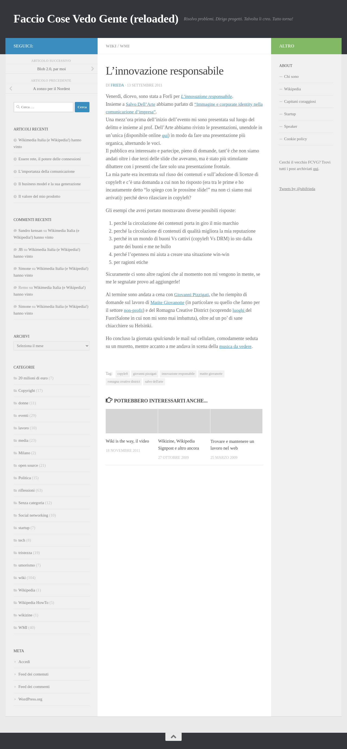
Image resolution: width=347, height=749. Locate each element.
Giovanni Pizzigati (192, 294)
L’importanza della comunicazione (46, 171)
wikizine (25, 615)
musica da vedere (236, 346)
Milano (24, 453)
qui (165, 135)
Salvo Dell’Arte (141, 104)
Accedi (24, 662)
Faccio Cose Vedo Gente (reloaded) (96, 18)
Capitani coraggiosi (300, 101)
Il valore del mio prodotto (39, 196)
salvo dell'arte (154, 381)
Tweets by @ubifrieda (297, 189)
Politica (24, 478)
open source (28, 465)
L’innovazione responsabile (207, 96)
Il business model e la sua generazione (49, 184)
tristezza (25, 552)
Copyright (26, 390)
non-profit (134, 310)
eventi (23, 415)
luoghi (240, 310)
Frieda (117, 85)
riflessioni (26, 490)
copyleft (122, 374)
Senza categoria (31, 503)
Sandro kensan (30, 230)
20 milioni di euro (33, 378)
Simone (24, 268)
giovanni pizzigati (144, 374)
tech (21, 540)
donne (23, 403)
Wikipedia (26, 590)
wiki (111, 46)
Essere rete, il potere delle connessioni (49, 159)
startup (24, 528)
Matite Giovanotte (168, 302)
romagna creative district (124, 381)
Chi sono (291, 76)
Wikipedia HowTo (33, 602)
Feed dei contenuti (33, 674)
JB (20, 249)
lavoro (23, 428)
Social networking (33, 515)
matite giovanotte (211, 374)
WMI (125, 46)
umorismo (26, 565)
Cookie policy (295, 139)
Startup (290, 114)
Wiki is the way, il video (128, 441)
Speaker (290, 126)
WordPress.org (30, 699)
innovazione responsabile (178, 374)
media (23, 440)
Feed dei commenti (34, 686)
